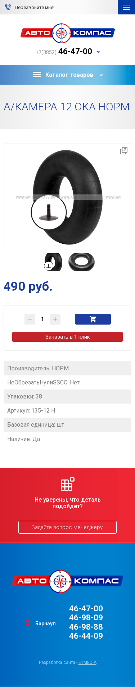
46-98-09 (86, 617)
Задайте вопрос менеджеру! (67, 527)
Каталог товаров (63, 74)
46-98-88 (86, 626)
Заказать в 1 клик (67, 337)
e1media (87, 662)
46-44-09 (86, 635)
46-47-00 (86, 608)
